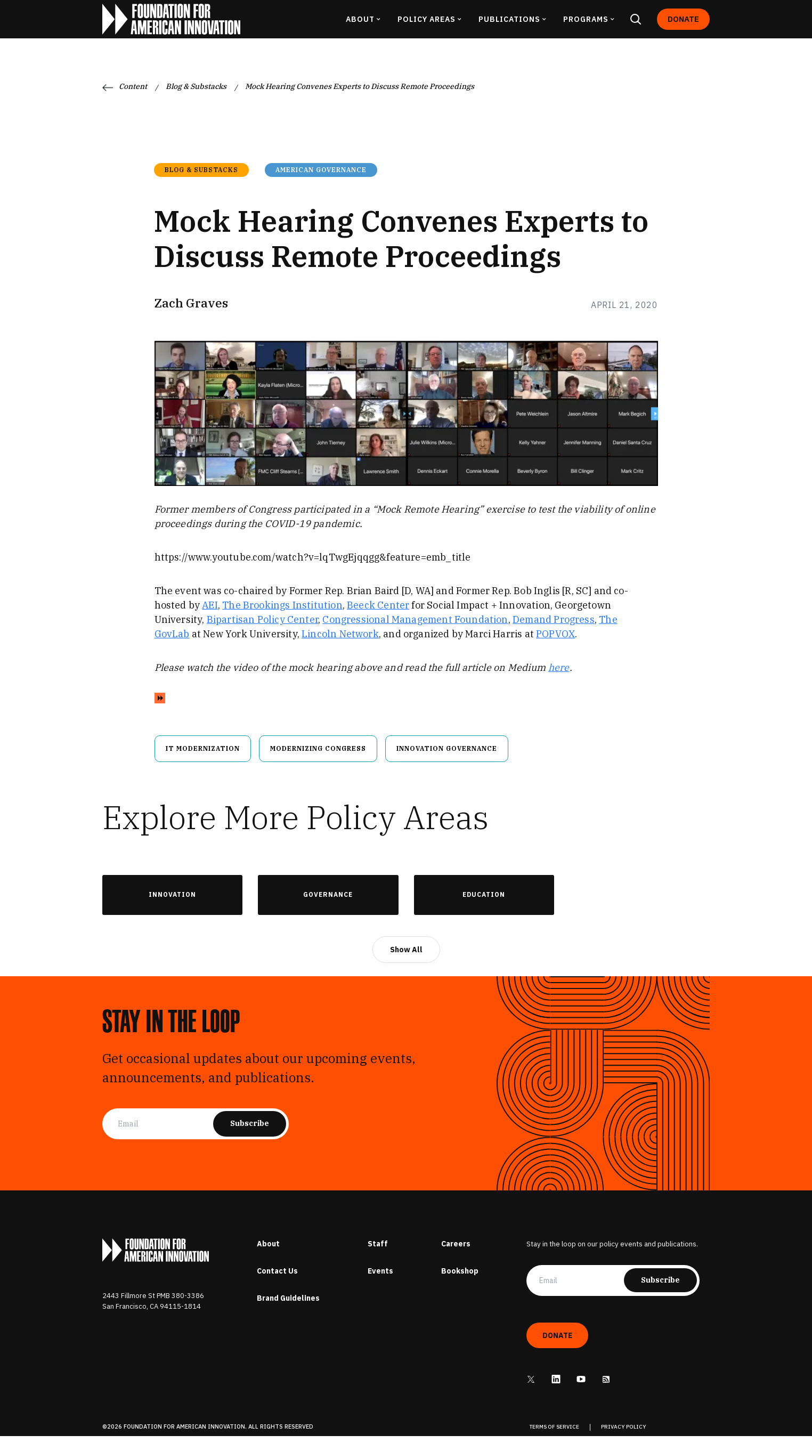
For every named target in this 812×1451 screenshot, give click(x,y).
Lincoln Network (340, 648)
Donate (683, 26)
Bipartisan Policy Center (262, 634)
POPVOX (555, 648)
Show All (406, 964)
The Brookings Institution (282, 619)
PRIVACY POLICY (623, 1442)
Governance (328, 909)
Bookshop (459, 1285)
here (559, 682)
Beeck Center (378, 619)
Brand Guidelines (288, 1312)
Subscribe (249, 1137)
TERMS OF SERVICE (554, 1442)
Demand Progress (554, 634)
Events (380, 1285)
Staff (378, 1258)
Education (483, 909)
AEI (210, 619)
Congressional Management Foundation (415, 634)
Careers (455, 1258)
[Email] (165, 1138)
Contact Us (277, 1285)
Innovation (172, 909)
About (268, 1258)
